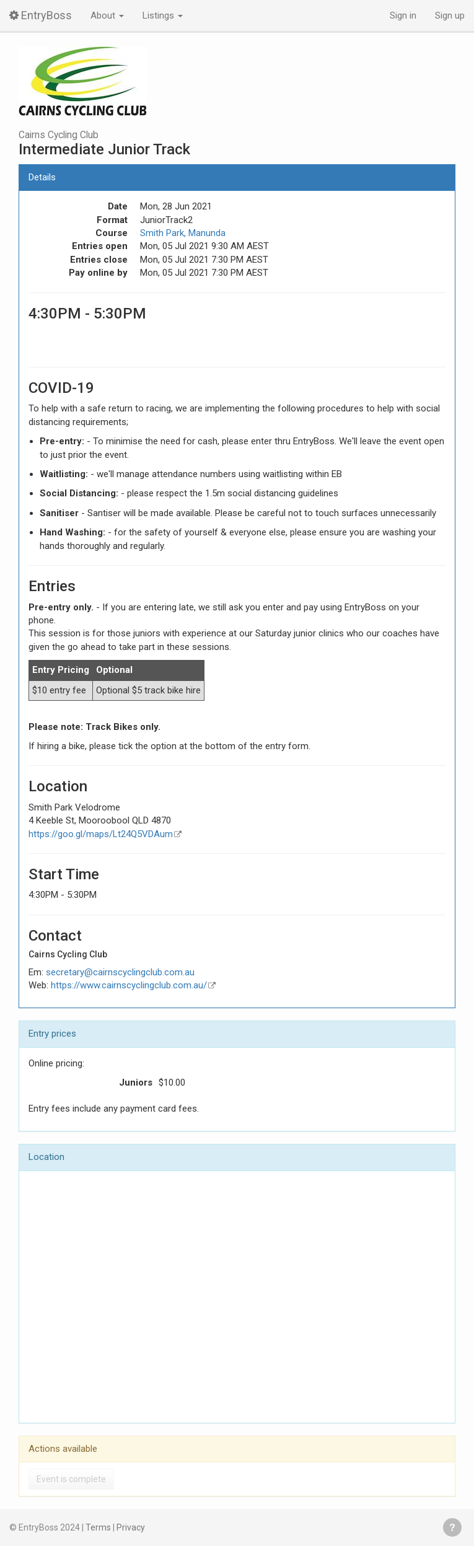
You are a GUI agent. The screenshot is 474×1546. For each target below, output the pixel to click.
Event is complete (71, 1479)
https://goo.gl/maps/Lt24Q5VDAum (101, 834)
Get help (452, 1527)
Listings (163, 15)
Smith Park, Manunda (183, 233)
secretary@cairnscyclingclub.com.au (120, 972)
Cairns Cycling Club (59, 135)
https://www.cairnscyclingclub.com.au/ (129, 985)
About (107, 15)
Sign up (450, 15)
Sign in (403, 15)
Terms (98, 1527)
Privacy (130, 1527)
